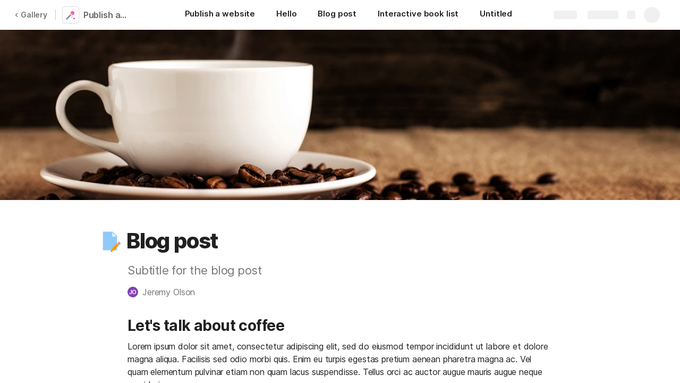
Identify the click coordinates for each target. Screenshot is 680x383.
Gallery (30, 14)
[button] (110, 241)
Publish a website (107, 15)
